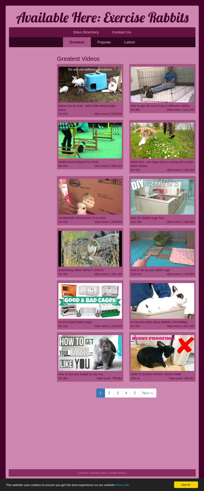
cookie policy (117, 472)
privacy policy (98, 472)
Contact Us (121, 32)
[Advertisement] (30, 111)
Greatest (77, 42)
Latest (129, 42)
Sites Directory (86, 32)
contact (83, 472)
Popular (104, 42)
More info (122, 485)
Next (147, 393)
